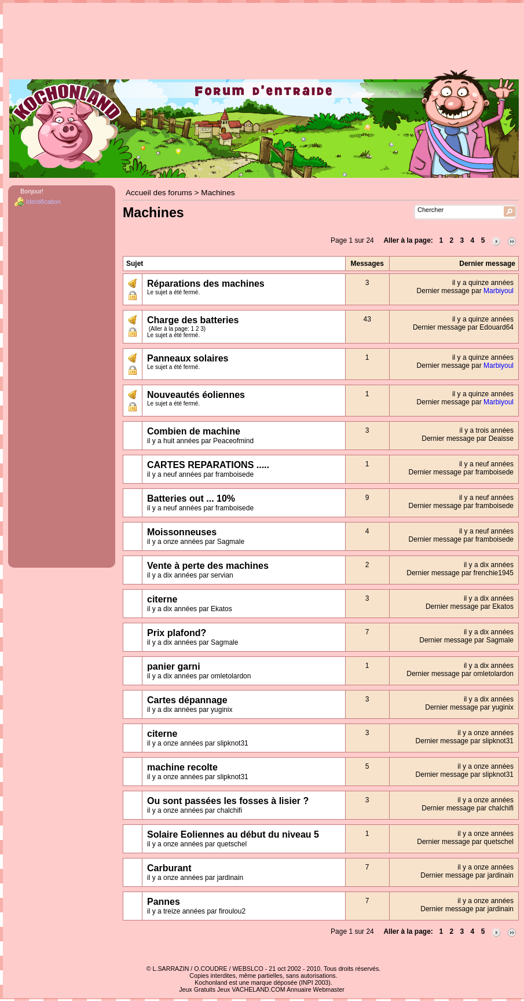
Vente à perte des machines (208, 566)
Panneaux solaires (188, 358)
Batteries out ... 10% (191, 498)
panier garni (173, 666)
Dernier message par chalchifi (468, 808)
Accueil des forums (159, 192)
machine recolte (182, 767)
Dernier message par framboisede (461, 472)
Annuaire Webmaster (316, 989)
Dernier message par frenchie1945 (460, 573)
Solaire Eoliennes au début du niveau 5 (233, 834)
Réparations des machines (206, 283)
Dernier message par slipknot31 (465, 741)
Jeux (223, 989)
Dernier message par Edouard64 (463, 327)
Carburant (169, 868)
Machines (217, 192)
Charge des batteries (193, 320)
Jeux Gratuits (197, 989)
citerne (162, 599)
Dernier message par (465, 291)
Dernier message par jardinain (467, 875)
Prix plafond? (176, 633)
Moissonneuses (182, 532)
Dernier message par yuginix (469, 707)
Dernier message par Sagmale (466, 640)
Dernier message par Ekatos (470, 606)
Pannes (163, 902)
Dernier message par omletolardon (460, 674)
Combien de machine (193, 431)
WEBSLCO (248, 968)
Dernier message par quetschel (465, 842)
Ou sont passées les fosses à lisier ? (228, 801)
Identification (43, 201)
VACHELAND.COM (258, 989)
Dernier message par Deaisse (468, 438)
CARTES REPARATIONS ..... (208, 465)
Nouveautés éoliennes (196, 395)
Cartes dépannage (187, 700)
